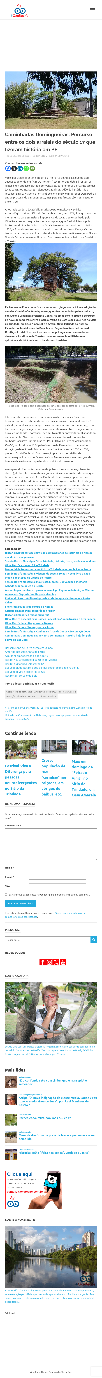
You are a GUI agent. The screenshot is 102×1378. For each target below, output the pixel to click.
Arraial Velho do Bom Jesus (47, 691)
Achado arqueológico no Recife (24, 585)
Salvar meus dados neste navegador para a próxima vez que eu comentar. (49, 894)
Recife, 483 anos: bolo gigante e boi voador (31, 659)
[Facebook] (8, 168)
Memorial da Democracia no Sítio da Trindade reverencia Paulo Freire (48, 569)
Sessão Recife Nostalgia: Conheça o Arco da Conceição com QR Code (47, 631)
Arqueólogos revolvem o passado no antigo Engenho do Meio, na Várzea (49, 590)
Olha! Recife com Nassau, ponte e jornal (29, 627)
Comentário (13, 825)
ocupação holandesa (16, 696)
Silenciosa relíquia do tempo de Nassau (29, 606)
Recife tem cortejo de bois (21, 675)
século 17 (33, 696)
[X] (14, 168)
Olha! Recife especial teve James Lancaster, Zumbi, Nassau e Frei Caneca (50, 619)
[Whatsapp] (26, 168)
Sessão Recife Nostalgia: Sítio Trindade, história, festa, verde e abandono (50, 561)
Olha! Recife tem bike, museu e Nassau (29, 623)
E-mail (9, 877)
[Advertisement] (51, 43)
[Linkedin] (20, 168)
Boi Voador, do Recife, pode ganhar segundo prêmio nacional (42, 667)
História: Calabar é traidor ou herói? (27, 615)
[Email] (32, 168)
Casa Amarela (69, 691)
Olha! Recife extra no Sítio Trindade (27, 565)
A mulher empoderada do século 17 (26, 655)
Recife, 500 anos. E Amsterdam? (24, 663)
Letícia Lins (39, 155)
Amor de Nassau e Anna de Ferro (25, 651)
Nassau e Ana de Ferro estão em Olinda (29, 647)
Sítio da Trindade (48, 696)
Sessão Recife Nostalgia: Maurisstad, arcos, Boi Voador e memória (46, 581)
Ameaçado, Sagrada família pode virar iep (30, 594)
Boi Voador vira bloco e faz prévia (25, 671)
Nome (9, 867)
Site (7, 886)
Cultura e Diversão (59, 155)
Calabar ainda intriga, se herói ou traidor (30, 610)
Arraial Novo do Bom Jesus (19, 691)
